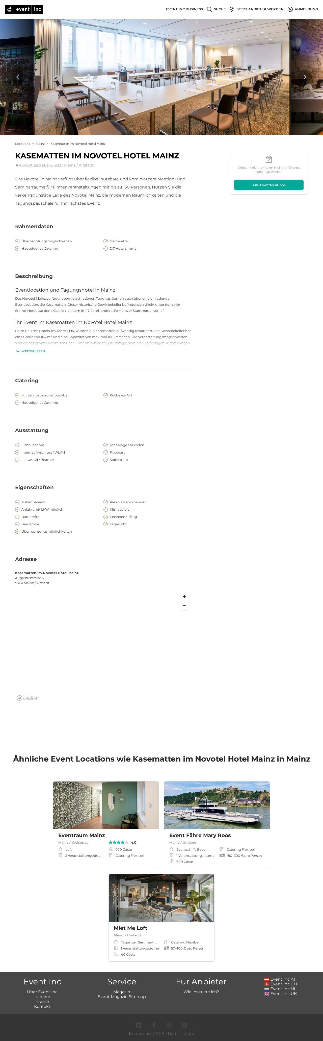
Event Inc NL (280, 988)
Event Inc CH (280, 984)
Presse (42, 1001)
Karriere (42, 996)
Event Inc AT (280, 979)
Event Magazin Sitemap (122, 996)
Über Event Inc (42, 991)
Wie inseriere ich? (201, 991)
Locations (22, 144)
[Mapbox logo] (28, 698)
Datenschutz (181, 1033)
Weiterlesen (30, 351)
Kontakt (42, 1006)
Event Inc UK (280, 993)
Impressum (140, 1033)
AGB (160, 1033)
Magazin (121, 991)
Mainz (40, 144)
